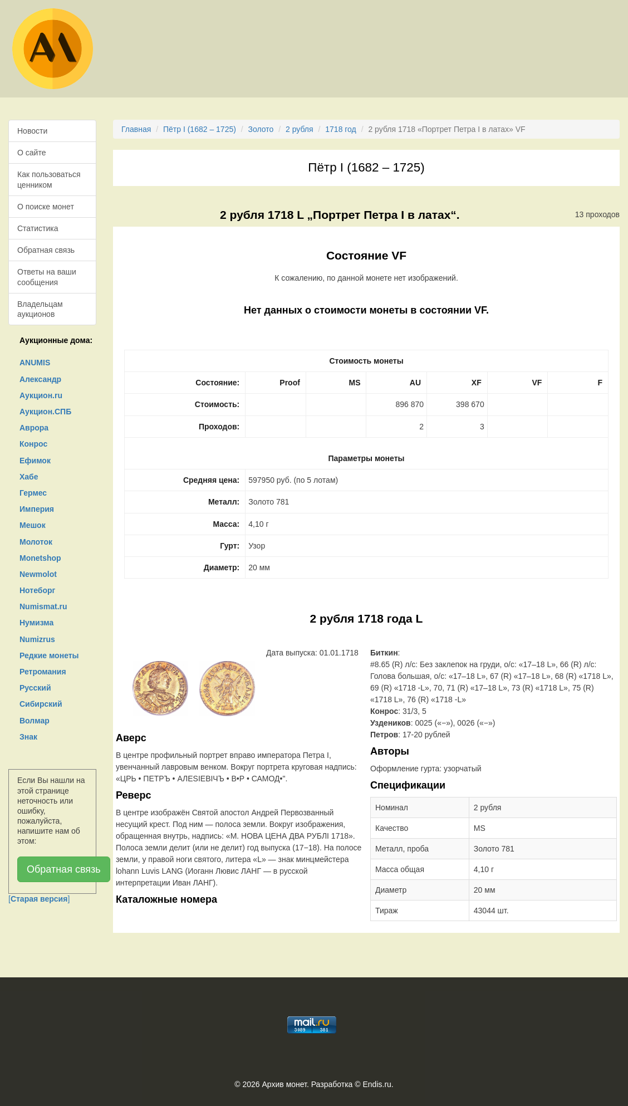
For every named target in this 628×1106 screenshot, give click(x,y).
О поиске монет (45, 206)
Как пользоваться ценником (49, 179)
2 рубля (299, 129)
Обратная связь (46, 250)
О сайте (31, 152)
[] (39, 898)
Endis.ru (376, 1084)
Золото (261, 129)
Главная (136, 129)
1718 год (340, 129)
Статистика (37, 228)
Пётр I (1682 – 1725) (199, 129)
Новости (32, 130)
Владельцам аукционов (40, 309)
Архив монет (284, 1084)
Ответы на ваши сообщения (46, 276)
